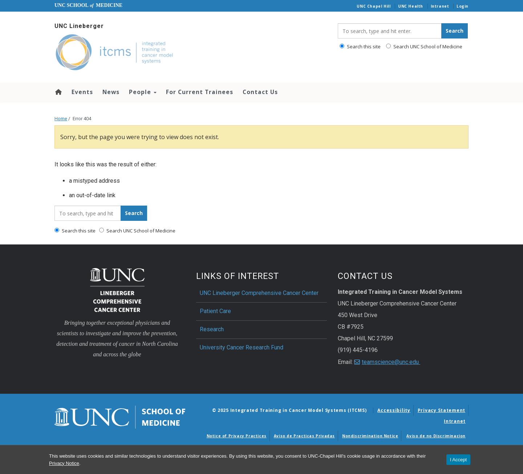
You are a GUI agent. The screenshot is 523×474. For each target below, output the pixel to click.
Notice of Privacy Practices (237, 435)
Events (82, 92)
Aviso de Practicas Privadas (304, 435)
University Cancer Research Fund (241, 347)
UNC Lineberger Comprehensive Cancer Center (259, 292)
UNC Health (410, 6)
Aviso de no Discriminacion (436, 435)
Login (463, 6)
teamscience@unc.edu (391, 361)
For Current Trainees (199, 92)
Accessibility (393, 410)
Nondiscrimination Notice (370, 435)
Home (58, 92)
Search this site (360, 46)
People (143, 92)
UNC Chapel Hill (373, 6)
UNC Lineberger (79, 26)
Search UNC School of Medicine (424, 46)
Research (212, 329)
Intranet (440, 6)
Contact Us (260, 92)
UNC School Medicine (88, 5)
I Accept (458, 459)
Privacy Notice (64, 463)
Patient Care (215, 311)
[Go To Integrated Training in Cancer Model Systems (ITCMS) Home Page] (190, 52)
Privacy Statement (441, 410)
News (110, 92)
